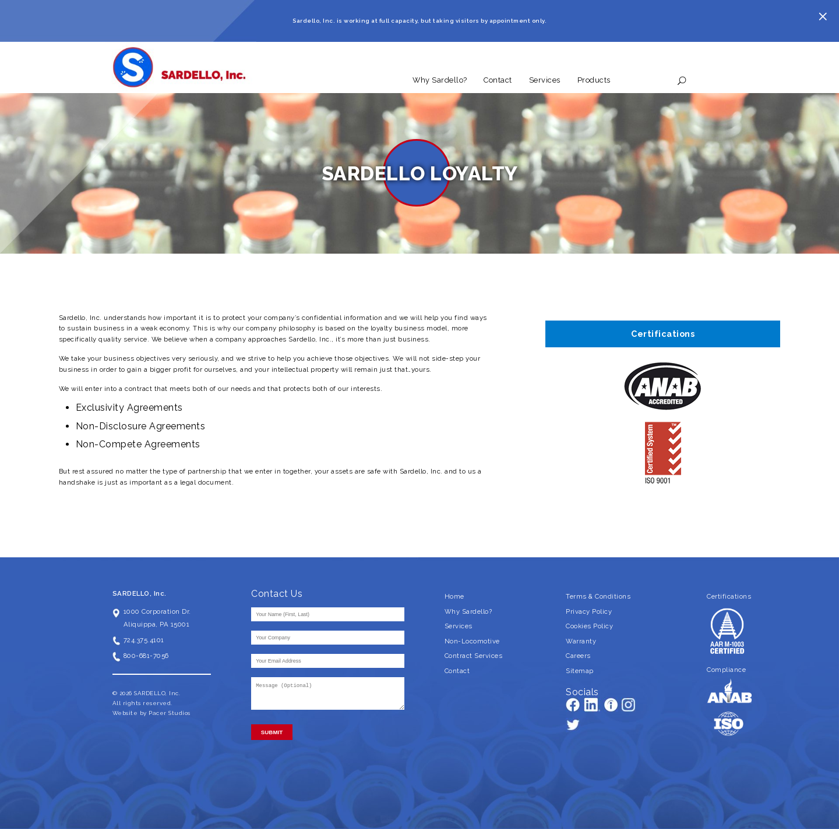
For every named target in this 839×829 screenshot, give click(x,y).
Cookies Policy (589, 626)
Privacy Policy (589, 611)
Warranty (581, 641)
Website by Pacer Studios (151, 713)
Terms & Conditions (598, 596)
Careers (578, 656)
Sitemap (580, 671)
